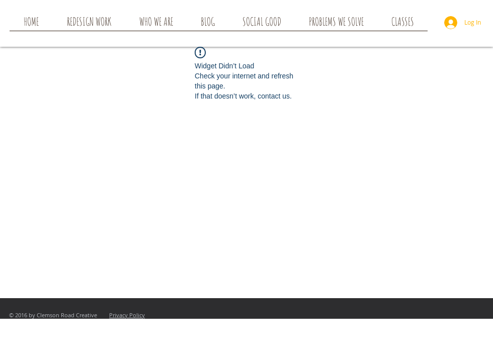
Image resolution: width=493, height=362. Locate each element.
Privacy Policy (127, 315)
